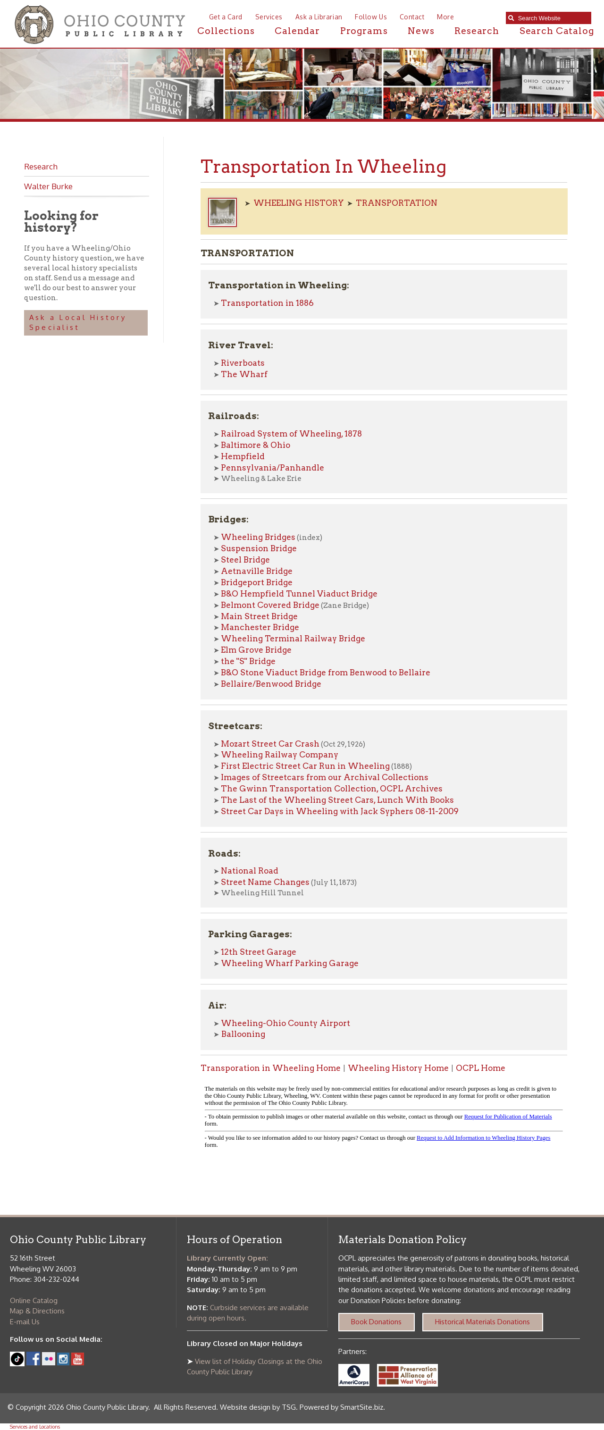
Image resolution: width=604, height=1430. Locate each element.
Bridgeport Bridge (257, 582)
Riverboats (243, 363)
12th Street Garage (258, 952)
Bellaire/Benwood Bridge (271, 684)
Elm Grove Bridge (256, 650)
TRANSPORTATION (396, 203)
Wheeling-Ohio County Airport (285, 1023)
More (445, 17)
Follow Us (371, 17)
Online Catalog (34, 1300)
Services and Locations (35, 1426)
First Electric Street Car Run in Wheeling (305, 766)
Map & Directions (37, 1310)
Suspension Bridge (259, 548)
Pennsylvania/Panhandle (272, 467)
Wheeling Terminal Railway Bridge (293, 638)
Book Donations (376, 1321)
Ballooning (242, 1034)
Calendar (297, 30)
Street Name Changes (265, 882)
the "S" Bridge (248, 661)
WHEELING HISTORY (298, 203)
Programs (364, 30)
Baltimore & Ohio (255, 445)
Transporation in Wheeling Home (271, 1068)
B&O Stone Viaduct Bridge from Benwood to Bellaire (325, 672)
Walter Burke (48, 186)
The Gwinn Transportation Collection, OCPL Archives (332, 788)
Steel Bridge (245, 559)
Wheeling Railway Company (279, 754)
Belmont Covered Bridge (270, 605)
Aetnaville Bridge (257, 571)
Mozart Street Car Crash (270, 744)
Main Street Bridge (259, 616)
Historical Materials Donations (482, 1321)
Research (476, 30)
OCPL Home (480, 1068)
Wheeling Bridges (258, 537)
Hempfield (243, 456)
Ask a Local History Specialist (77, 322)
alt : (384, 1119)
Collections (225, 30)
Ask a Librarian (319, 17)
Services (269, 17)
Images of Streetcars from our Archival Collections (324, 777)
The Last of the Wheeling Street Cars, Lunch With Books (337, 800)
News (421, 30)
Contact (412, 17)
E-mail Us (25, 1321)
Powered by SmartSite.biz (341, 1407)
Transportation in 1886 (267, 303)
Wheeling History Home (398, 1068)
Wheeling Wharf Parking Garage (290, 963)
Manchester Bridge (260, 627)
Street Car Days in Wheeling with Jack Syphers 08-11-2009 (340, 811)
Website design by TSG (258, 1407)
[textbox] (552, 18)
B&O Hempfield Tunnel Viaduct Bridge (299, 593)
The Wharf (244, 374)
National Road (249, 870)
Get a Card (226, 17)
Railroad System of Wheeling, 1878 (291, 433)
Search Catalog (557, 30)
